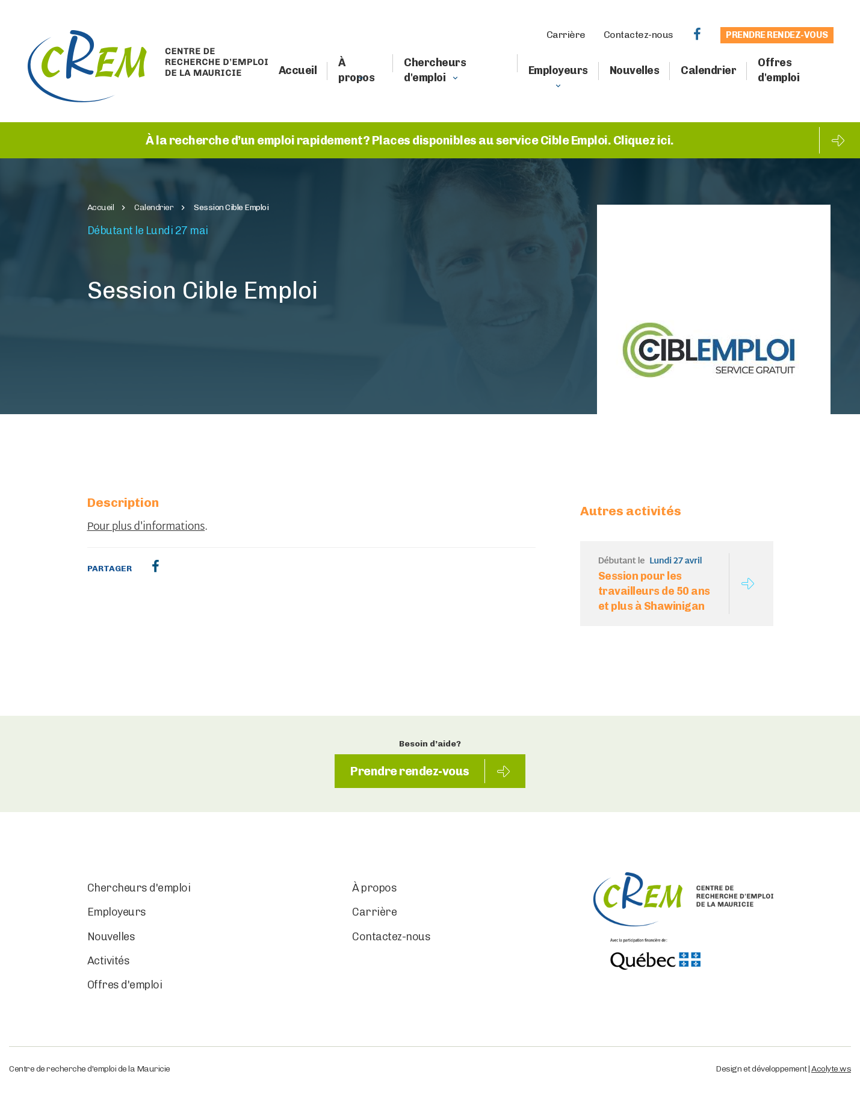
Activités (108, 960)
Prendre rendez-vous (777, 34)
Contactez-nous (638, 34)
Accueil (298, 70)
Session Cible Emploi (231, 207)
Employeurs (558, 70)
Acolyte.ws (831, 1069)
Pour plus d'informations (146, 527)
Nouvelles (635, 70)
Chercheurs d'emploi (435, 70)
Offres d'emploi (778, 70)
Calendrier (708, 70)
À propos (356, 70)
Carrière (566, 34)
